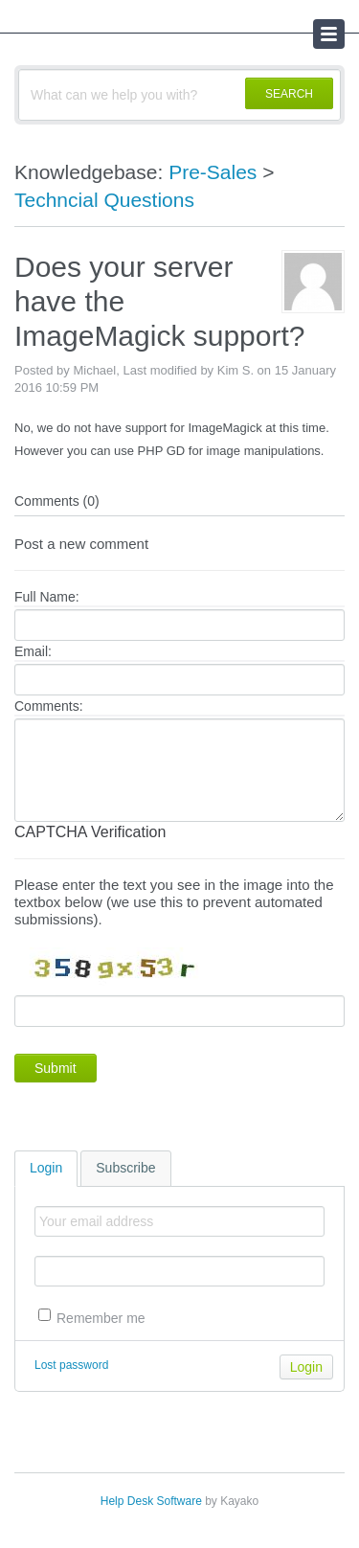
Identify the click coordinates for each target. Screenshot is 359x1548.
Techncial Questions (104, 200)
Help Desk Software (151, 1501)
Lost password (71, 1365)
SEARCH (289, 94)
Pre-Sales (212, 172)
